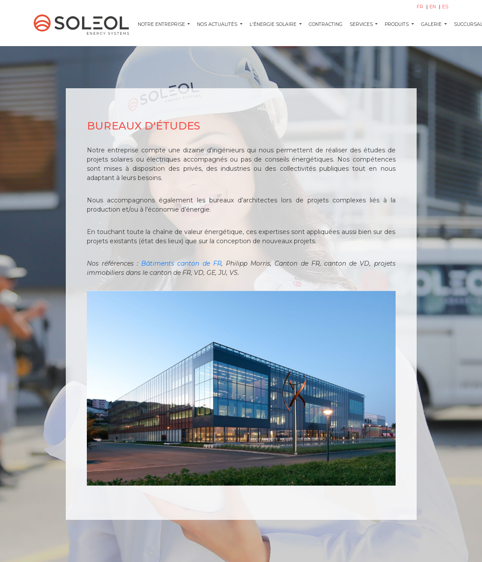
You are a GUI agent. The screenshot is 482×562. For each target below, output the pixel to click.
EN (433, 7)
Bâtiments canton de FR (181, 263)
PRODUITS (397, 24)
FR (421, 7)
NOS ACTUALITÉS (218, 24)
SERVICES (362, 24)
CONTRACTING (326, 24)
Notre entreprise (162, 24)
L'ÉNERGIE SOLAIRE (274, 24)
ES (445, 7)
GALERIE (432, 24)
